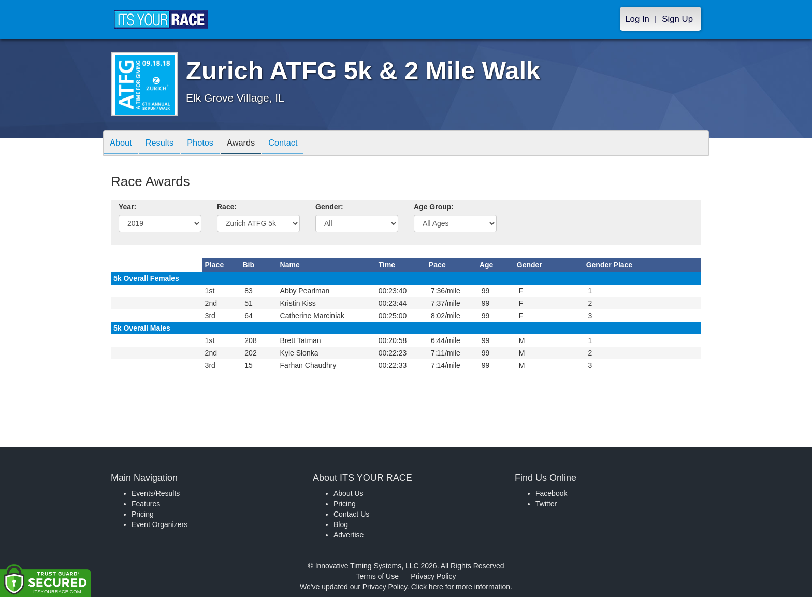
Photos (209, 144)
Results (165, 144)
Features (146, 504)
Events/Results (156, 493)
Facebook (551, 493)
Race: (227, 207)
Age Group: (434, 207)
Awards (254, 144)
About (122, 144)
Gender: (329, 207)
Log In (637, 19)
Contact (300, 144)
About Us (349, 493)
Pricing (143, 514)
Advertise (349, 535)
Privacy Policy (433, 576)
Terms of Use (377, 576)
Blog (341, 524)
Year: (127, 207)
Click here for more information (460, 586)
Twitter (546, 504)
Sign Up (677, 19)
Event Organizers (159, 524)
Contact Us (351, 514)
